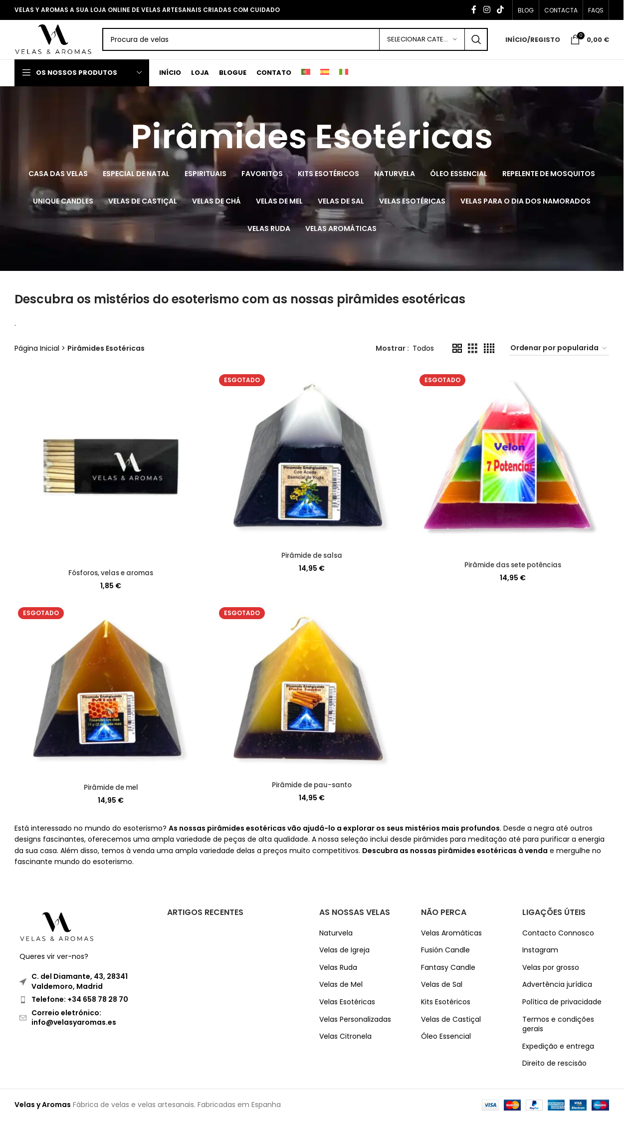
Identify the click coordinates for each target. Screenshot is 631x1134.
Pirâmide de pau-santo (311, 798)
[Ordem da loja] (559, 362)
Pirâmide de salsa (311, 568)
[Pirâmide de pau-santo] (312, 703)
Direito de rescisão (554, 1077)
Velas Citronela (345, 1050)
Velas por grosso (550, 981)
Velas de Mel (341, 998)
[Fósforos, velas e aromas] (110, 480)
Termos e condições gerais (558, 1037)
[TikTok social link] (500, 10)
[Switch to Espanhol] (324, 86)
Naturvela (336, 946)
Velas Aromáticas (451, 946)
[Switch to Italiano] (343, 86)
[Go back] (118, 151)
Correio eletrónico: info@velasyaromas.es (73, 1031)
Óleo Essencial (446, 1050)
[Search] (309, 47)
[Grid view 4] (489, 362)
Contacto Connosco (558, 946)
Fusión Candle (445, 963)
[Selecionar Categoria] (422, 47)
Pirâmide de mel (110, 801)
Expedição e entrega (558, 1060)
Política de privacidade (562, 1015)
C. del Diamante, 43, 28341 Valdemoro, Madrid (79, 995)
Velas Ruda (338, 981)
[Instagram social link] (486, 10)
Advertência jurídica (557, 998)
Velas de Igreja (344, 963)
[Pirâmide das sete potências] (513, 476)
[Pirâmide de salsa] (312, 472)
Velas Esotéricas (347, 1015)
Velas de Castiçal (451, 1032)
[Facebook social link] (474, 10)
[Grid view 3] (472, 362)
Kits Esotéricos (445, 1015)
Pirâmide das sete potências (513, 577)
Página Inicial (36, 363)
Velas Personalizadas (355, 1032)
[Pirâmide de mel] (110, 704)
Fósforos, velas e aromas (110, 585)
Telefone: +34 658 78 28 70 (79, 1013)
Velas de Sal (441, 998)
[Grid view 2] (457, 362)
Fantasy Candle (448, 981)
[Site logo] (67, 46)
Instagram (540, 963)
